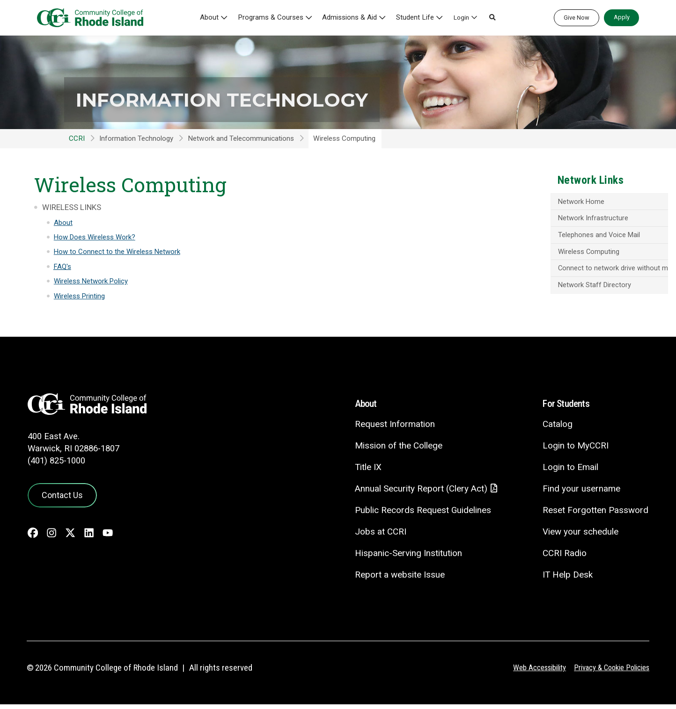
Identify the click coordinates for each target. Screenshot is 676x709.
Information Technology (241, 99)
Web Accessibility (533, 672)
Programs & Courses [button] (277, 17)
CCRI (77, 138)
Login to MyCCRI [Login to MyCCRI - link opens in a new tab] (575, 449)
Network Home (526, 202)
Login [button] (457, 17)
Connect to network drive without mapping (553, 274)
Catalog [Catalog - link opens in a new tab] (557, 428)
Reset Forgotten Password (595, 514)
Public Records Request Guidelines (421, 514)
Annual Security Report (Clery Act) (419, 493)
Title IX (366, 471)
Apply (622, 17)
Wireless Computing (533, 253)
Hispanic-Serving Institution (406, 557)
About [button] (219, 17)
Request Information (393, 428)
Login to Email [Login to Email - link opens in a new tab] (570, 471)
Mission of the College (396, 449)
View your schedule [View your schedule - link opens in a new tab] (580, 535)
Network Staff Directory (539, 294)
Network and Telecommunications (241, 138)
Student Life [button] (413, 17)
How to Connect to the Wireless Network (118, 251)
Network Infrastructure (537, 219)
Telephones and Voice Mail (543, 236)
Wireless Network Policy (92, 281)
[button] (488, 18)
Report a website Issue (398, 578)
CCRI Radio (564, 556)
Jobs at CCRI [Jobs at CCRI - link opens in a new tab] (378, 536)
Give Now (576, 17)
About (63, 222)
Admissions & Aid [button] (351, 17)
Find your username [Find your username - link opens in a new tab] (581, 492)
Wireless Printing (80, 296)
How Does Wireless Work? (96, 237)
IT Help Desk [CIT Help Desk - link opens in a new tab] (567, 578)
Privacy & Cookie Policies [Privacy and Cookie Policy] (609, 672)
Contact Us (61, 498)
